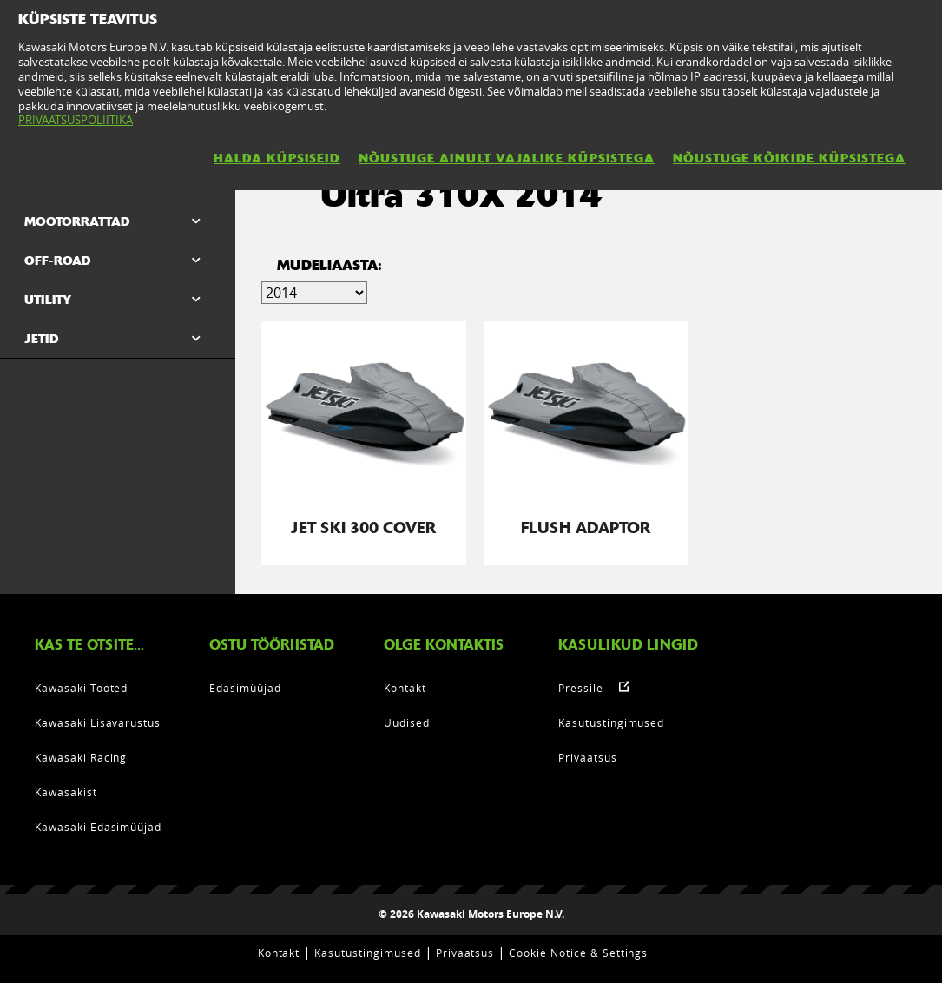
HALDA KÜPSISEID (277, 158)
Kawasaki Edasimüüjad (98, 827)
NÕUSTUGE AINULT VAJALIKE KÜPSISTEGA (507, 158)
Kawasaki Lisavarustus (98, 722)
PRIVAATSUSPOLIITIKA (75, 120)
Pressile (580, 688)
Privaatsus (587, 757)
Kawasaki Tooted (81, 688)
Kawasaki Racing (81, 757)
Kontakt (405, 688)
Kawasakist (66, 792)
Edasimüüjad (245, 688)
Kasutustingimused (611, 722)
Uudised (407, 722)
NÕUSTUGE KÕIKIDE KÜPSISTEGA (789, 158)
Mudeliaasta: (329, 265)
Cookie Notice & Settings (578, 953)
